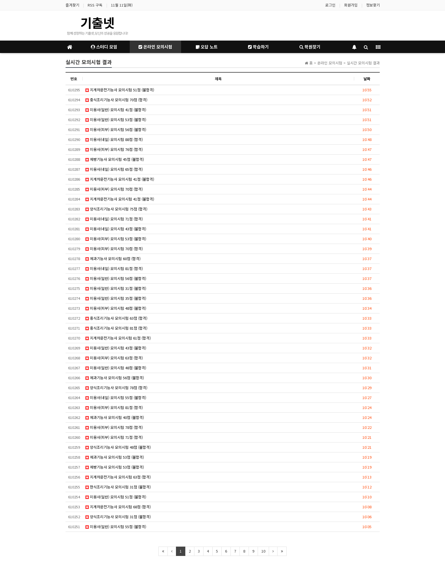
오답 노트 (207, 47)
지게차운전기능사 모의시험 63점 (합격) (118, 477)
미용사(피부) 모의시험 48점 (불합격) (115, 308)
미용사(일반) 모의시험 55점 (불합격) (115, 526)
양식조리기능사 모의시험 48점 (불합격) (118, 447)
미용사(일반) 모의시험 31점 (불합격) (115, 288)
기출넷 (97, 22)
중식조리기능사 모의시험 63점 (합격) (116, 318)
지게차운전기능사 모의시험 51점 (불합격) (119, 89)
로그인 (330, 5)
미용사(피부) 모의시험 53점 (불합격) (115, 238)
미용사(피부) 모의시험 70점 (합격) (114, 189)
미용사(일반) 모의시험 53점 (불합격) (115, 119)
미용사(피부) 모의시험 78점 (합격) (114, 427)
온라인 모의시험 (155, 47)
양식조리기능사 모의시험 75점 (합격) (116, 209)
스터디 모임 (104, 47)
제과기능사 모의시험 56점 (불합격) (114, 377)
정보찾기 (373, 5)
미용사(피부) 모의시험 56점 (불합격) (115, 129)
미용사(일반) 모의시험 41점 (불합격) (115, 109)
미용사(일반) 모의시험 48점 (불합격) (115, 367)
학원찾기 (309, 47)
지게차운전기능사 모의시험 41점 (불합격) (119, 179)
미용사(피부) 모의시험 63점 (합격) (114, 358)
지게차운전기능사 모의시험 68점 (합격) (118, 506)
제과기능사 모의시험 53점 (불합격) (114, 457)
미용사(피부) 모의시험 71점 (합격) (114, 437)
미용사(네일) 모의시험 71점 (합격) (114, 219)
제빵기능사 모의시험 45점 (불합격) (114, 159)
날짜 (367, 78)
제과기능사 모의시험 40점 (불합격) (114, 417)
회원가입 (351, 5)
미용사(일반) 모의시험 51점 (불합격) (115, 497)
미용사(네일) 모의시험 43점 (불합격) (115, 228)
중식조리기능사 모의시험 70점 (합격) (116, 99)
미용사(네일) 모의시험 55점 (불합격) (115, 397)
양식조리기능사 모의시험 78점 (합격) (116, 387)
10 (263, 551)
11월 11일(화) (122, 5)
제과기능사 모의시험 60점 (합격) (112, 258)
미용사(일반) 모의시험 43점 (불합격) (115, 348)
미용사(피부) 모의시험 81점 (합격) (114, 407)
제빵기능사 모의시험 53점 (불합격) (114, 467)
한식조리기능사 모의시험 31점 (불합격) (118, 487)
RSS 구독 (95, 5)
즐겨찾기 (72, 5)
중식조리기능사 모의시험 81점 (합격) (116, 328)
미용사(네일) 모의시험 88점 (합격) (114, 139)
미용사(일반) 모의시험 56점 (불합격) (115, 278)
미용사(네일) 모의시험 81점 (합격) (114, 268)
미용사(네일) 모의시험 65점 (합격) (114, 169)
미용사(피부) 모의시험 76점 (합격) (114, 149)
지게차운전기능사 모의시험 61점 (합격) (118, 338)
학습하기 (258, 47)
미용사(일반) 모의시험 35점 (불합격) (115, 298)
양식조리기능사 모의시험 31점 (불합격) (118, 516)
